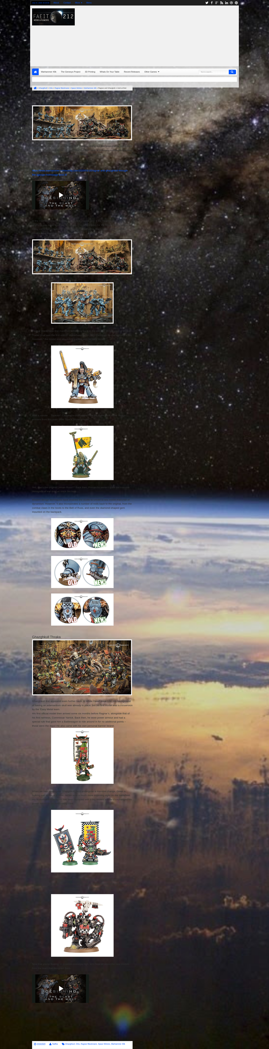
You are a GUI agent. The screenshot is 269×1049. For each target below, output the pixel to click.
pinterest (236, 3)
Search (232, 72)
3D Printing (90, 72)
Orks (78, 1044)
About (56, 3)
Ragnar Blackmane (89, 1044)
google (216, 3)
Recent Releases (132, 72)
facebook (211, 3)
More (77, 3)
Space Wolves (104, 1044)
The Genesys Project (70, 72)
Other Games (150, 72)
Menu (89, 3)
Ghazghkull (70, 1044)
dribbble (231, 3)
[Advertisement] (184, 35)
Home (35, 72)
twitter (206, 3)
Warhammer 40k (48, 72)
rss (221, 3)
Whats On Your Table (109, 72)
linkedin (226, 3)
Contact (67, 3)
